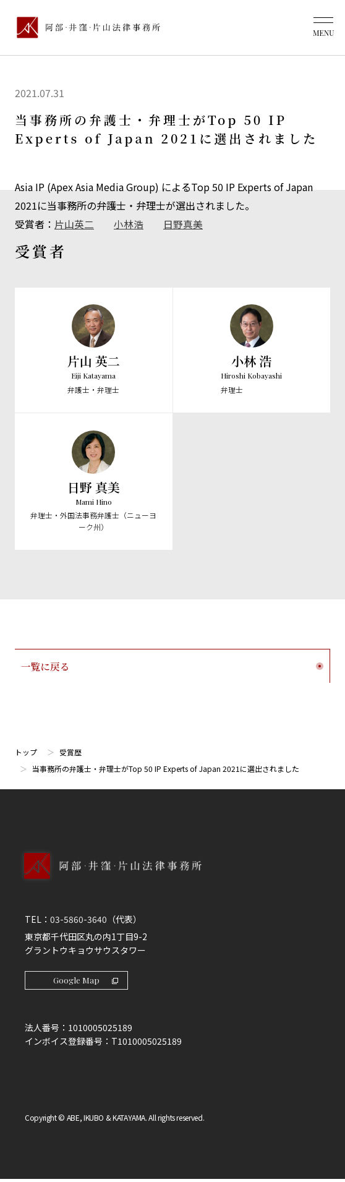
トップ (26, 753)
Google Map (87, 982)
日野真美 (183, 223)
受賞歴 (70, 753)
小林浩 (128, 223)
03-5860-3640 (78, 921)
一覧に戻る (172, 667)
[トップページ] (85, 28)
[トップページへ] (172, 880)
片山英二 (74, 223)
